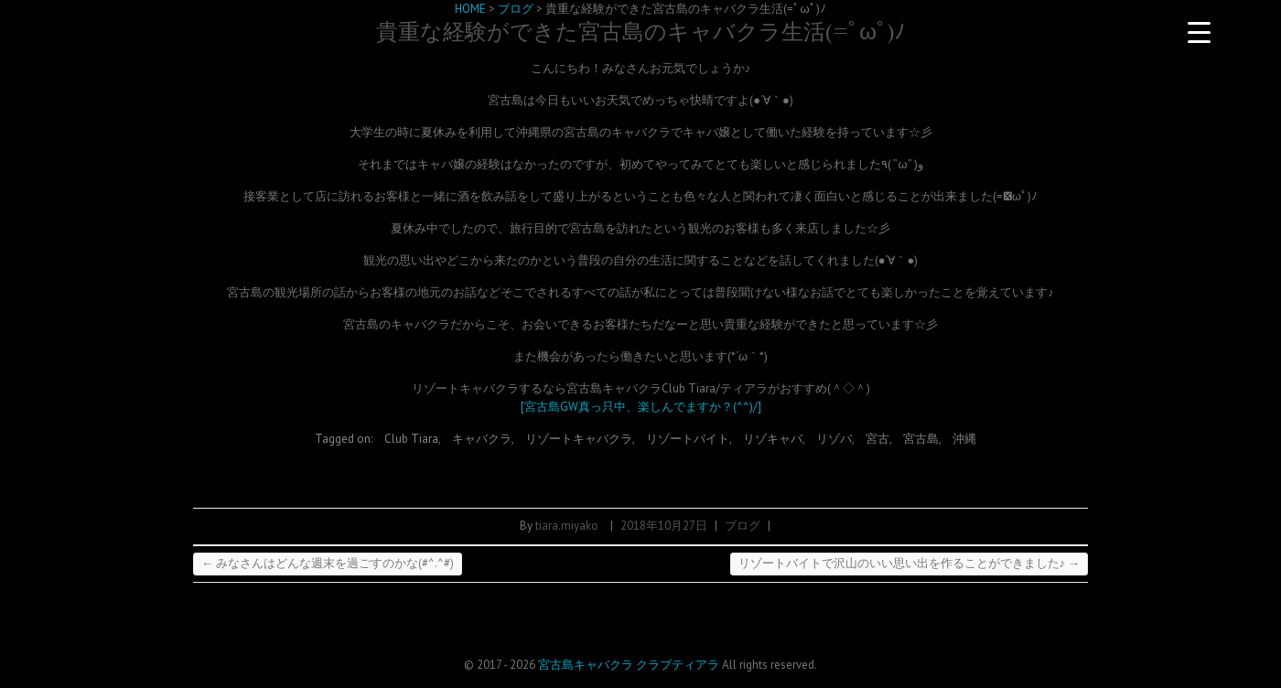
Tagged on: (345, 438)
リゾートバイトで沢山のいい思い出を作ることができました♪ (909, 563)
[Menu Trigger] (1198, 32)
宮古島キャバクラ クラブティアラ (628, 664)
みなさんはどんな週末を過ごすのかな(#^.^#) (327, 563)
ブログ (742, 525)
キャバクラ (481, 438)
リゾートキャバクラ (578, 438)
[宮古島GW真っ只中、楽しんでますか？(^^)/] (641, 406)
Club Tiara (411, 438)
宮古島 (921, 438)
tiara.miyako (566, 525)
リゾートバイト (687, 438)
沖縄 (964, 438)
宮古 (877, 438)
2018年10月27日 (663, 525)
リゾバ (834, 438)
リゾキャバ (772, 438)
